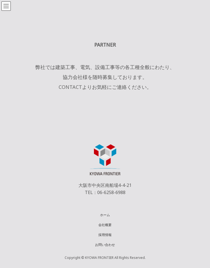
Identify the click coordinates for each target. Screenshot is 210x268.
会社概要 (105, 224)
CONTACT (70, 87)
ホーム (105, 214)
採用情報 (105, 234)
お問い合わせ (105, 244)
